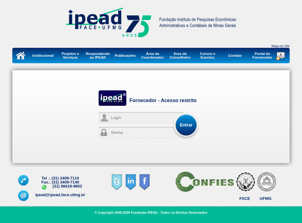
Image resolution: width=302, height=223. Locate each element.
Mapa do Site (280, 46)
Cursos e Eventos (207, 55)
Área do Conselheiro (180, 55)
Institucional (43, 55)
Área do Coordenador (152, 55)
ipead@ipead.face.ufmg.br (60, 194)
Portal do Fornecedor (262, 55)
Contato (235, 55)
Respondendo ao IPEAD (98, 55)
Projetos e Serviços (70, 55)
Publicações (125, 55)
